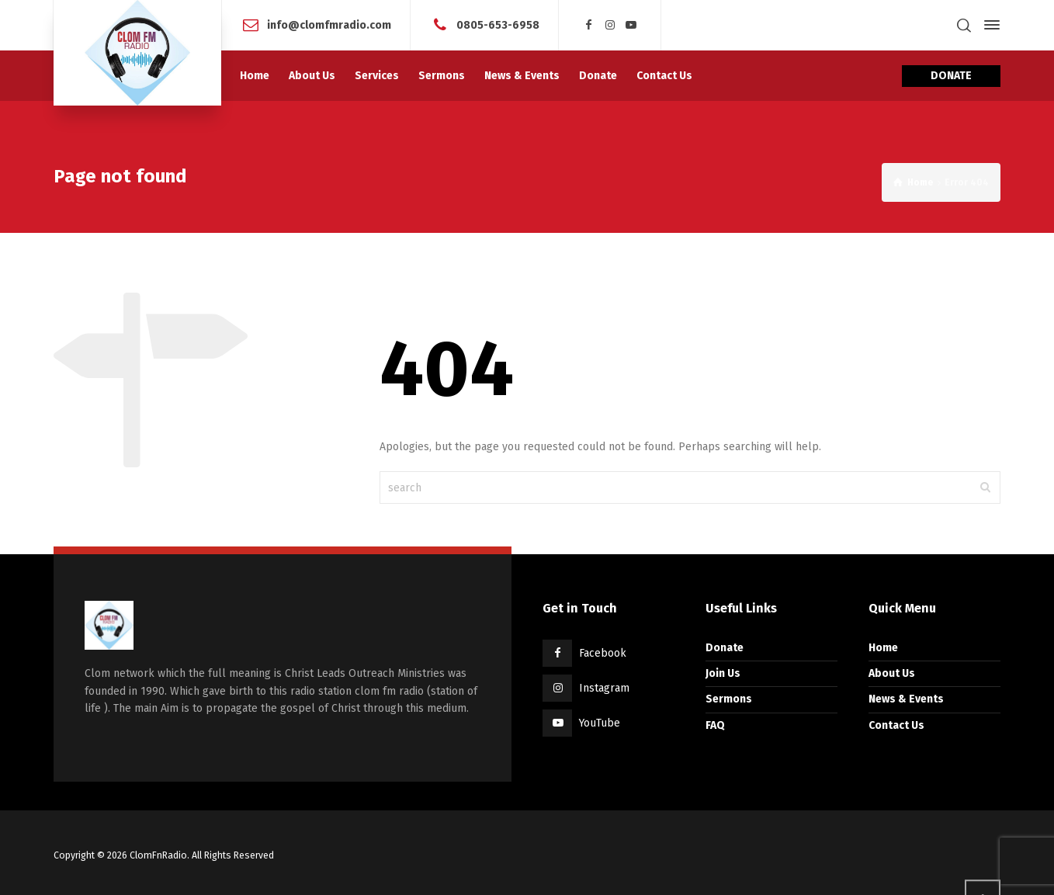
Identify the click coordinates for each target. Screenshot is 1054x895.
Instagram (604, 688)
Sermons (729, 699)
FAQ (715, 725)
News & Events (906, 699)
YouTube (599, 723)
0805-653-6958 (497, 24)
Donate (725, 647)
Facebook (602, 653)
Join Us (723, 673)
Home (883, 647)
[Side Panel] (988, 24)
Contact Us (896, 725)
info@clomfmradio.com (329, 24)
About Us (892, 673)
